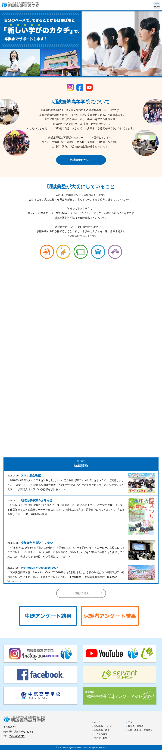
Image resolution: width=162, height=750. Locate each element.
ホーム (97, 722)
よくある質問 (100, 734)
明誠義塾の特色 (101, 730)
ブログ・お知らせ (103, 738)
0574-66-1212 (17, 736)
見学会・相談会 (135, 726)
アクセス (132, 722)
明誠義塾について (81, 160)
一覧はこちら (81, 593)
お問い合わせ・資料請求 (140, 730)
